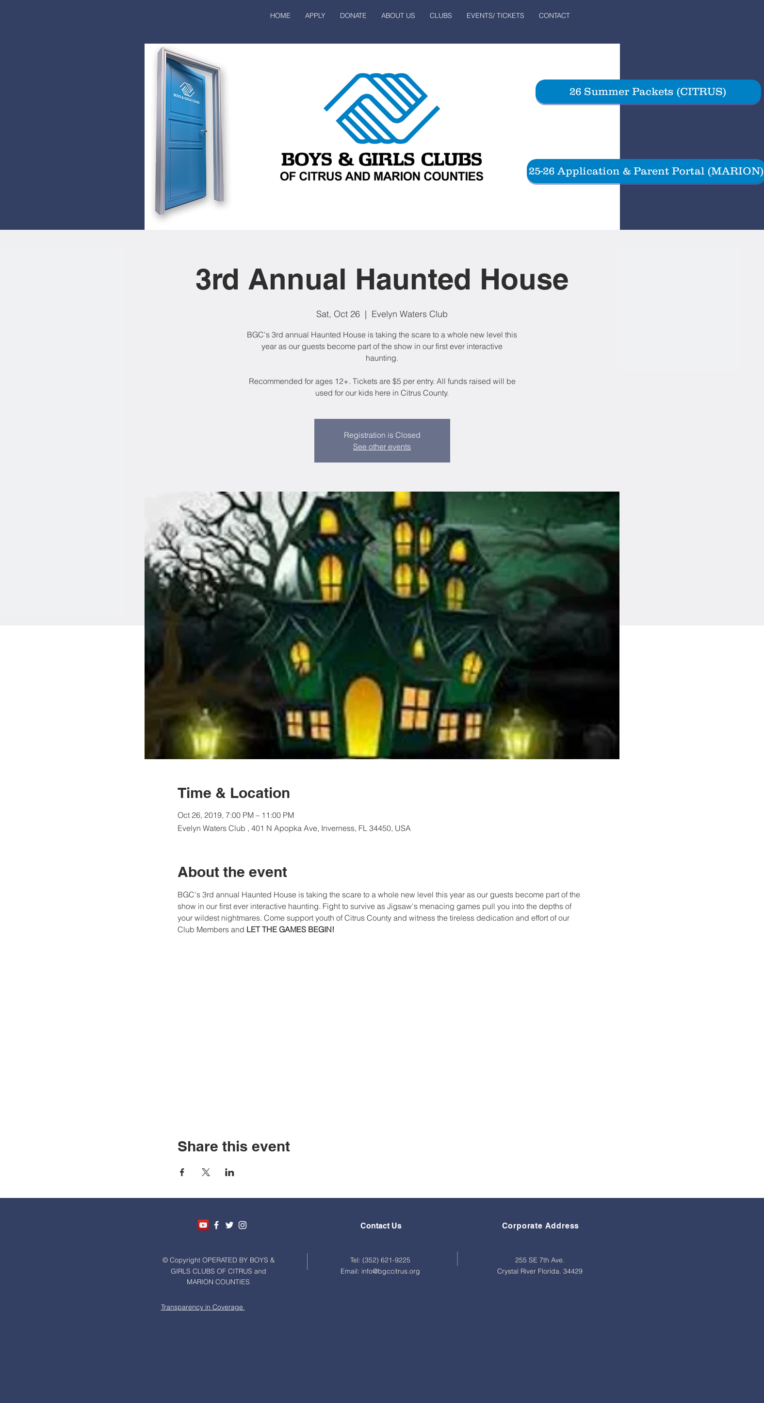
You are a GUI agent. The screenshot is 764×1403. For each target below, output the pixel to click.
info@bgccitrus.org (390, 1271)
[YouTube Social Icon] (203, 1225)
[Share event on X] (206, 1172)
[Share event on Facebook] (182, 1172)
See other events (382, 446)
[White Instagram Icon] (242, 1225)
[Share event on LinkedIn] (229, 1172)
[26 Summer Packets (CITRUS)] (648, 92)
